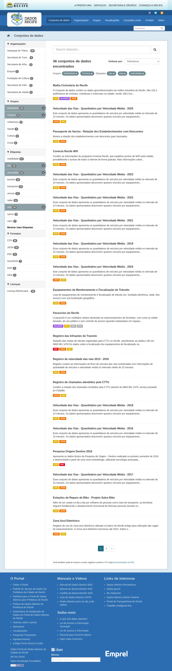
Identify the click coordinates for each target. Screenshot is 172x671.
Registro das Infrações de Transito (75, 335)
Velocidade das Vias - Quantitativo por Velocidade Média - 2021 (93, 220)
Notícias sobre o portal (24, 622)
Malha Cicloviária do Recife (70, 85)
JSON (73, 99)
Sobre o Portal (20, 584)
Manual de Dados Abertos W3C (76, 584)
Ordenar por (115, 61)
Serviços (100, 5)
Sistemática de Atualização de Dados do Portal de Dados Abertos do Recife (31, 615)
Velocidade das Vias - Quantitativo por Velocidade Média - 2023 (93, 174)
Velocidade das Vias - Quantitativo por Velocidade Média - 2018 (93, 405)
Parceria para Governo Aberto (75, 634)
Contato (149, 20)
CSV (56, 99)
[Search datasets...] (102, 49)
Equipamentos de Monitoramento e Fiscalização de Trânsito (91, 289)
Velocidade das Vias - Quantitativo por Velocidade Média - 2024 (93, 266)
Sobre (161, 20)
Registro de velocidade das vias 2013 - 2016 (81, 359)
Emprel (116, 654)
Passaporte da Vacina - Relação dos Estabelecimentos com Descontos (98, 131)
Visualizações (112, 20)
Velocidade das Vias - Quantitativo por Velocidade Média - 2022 (93, 197)
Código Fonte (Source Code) (28, 643)
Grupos (97, 20)
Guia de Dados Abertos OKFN (75, 597)
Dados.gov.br (113, 589)
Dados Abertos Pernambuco (121, 584)
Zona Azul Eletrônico (66, 520)
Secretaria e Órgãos (123, 5)
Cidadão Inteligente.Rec (119, 605)
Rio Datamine (114, 593)
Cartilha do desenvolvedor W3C (76, 593)
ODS (80, 326)
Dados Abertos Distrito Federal (123, 597)
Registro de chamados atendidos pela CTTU (81, 382)
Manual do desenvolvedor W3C (76, 589)
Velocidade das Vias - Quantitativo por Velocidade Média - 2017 (93, 474)
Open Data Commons (71, 639)
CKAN (57, 649)
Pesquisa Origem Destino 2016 (72, 451)
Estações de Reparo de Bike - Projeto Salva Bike (84, 497)
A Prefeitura (83, 5)
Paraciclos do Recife (66, 313)
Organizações (81, 20)
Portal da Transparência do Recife (124, 601)
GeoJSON (64, 99)
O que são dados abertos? (74, 619)
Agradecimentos (21, 639)
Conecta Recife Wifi (65, 151)
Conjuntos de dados (59, 20)
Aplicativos (18, 626)
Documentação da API (123, 562)
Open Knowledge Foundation (25, 661)
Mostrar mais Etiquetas (20, 227)
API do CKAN (17, 656)
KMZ (73, 326)
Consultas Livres (132, 20)
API (106, 562)
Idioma (55, 654)
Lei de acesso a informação (74, 630)
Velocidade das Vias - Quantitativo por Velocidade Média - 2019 (93, 243)
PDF (55, 349)
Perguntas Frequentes (24, 635)
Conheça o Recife (150, 5)
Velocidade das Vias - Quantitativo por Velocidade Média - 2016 (93, 428)
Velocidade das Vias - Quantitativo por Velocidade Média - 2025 (93, 108)
